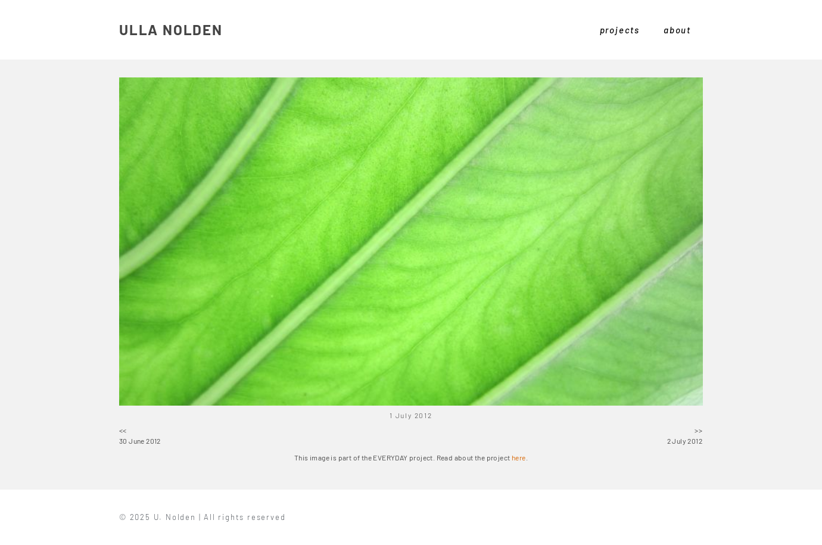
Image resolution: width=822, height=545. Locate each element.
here (519, 457)
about (677, 29)
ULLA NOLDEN (171, 29)
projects (620, 29)
